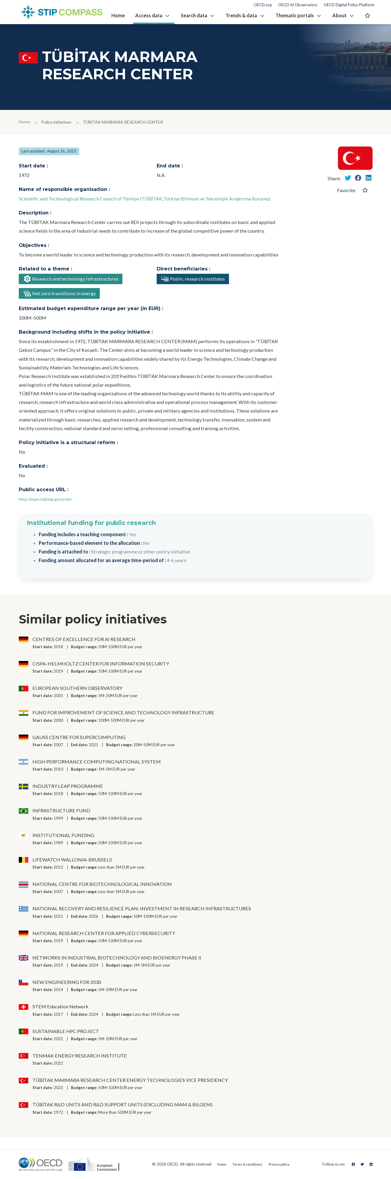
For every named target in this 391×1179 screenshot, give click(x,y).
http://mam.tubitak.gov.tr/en (49, 502)
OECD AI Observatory (297, 5)
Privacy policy (281, 1164)
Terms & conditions (245, 1164)
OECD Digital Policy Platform (349, 5)
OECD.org (263, 5)
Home (25, 122)
